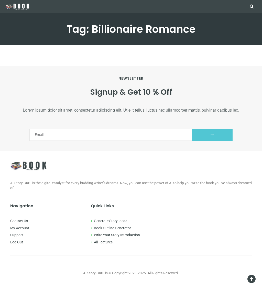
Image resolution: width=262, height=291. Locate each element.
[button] (251, 7)
